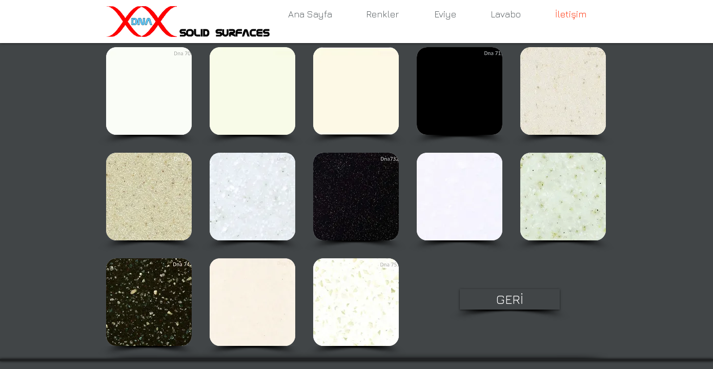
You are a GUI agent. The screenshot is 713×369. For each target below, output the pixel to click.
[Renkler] (382, 14)
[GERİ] (510, 299)
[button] (149, 91)
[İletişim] (571, 14)
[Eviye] (445, 14)
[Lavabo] (506, 14)
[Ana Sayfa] (310, 14)
